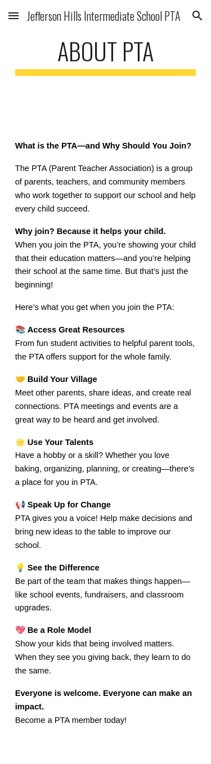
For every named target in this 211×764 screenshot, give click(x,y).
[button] (13, 15)
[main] (106, 56)
